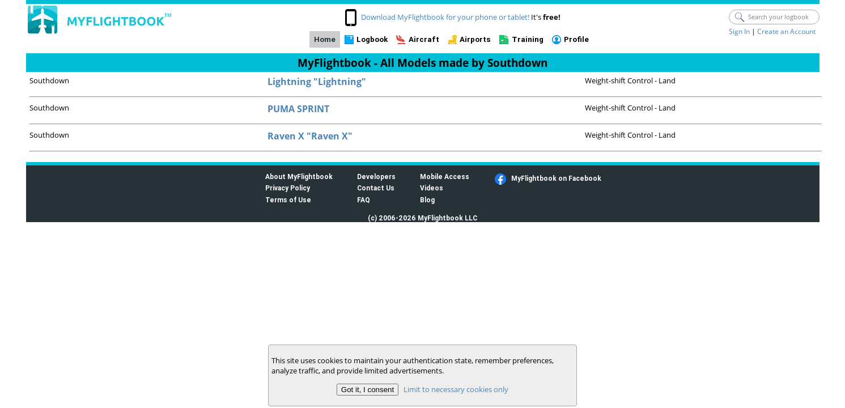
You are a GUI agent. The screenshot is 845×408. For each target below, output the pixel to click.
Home (325, 39)
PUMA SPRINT (298, 109)
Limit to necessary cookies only (456, 389)
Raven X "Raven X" (310, 136)
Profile (576, 39)
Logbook (372, 39)
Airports (475, 39)
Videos (431, 188)
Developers (376, 176)
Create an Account (786, 31)
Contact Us (375, 188)
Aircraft (424, 39)
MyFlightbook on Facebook (556, 178)
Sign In (739, 31)
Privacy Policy (287, 188)
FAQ (363, 200)
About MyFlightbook (299, 176)
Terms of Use (288, 200)
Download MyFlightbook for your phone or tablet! (445, 17)
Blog (427, 200)
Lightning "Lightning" (316, 81)
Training (527, 39)
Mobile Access (444, 176)
